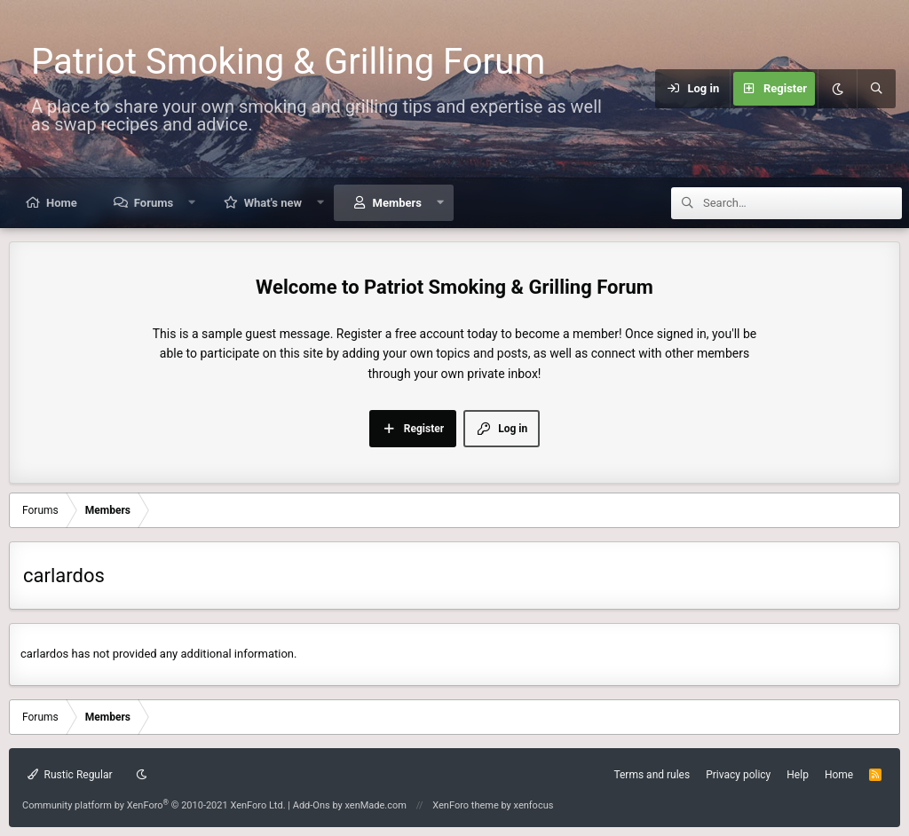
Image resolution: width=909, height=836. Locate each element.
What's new (273, 202)
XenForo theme (465, 805)
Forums (153, 202)
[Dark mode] (837, 88)
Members (397, 202)
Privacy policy (738, 775)
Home (61, 202)
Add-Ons (311, 805)
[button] (192, 203)
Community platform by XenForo (154, 805)
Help (797, 775)
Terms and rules (651, 775)
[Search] (876, 88)
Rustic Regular (70, 775)
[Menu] (644, 89)
